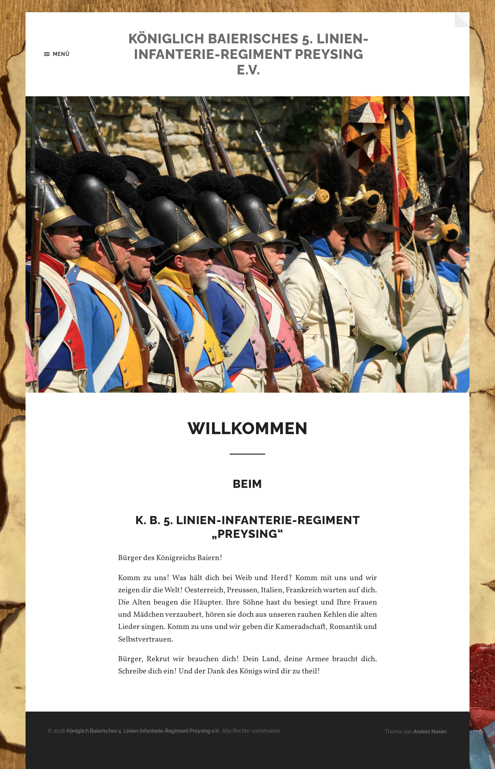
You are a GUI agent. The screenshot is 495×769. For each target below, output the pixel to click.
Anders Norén (429, 731)
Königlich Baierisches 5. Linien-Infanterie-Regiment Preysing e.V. (248, 54)
